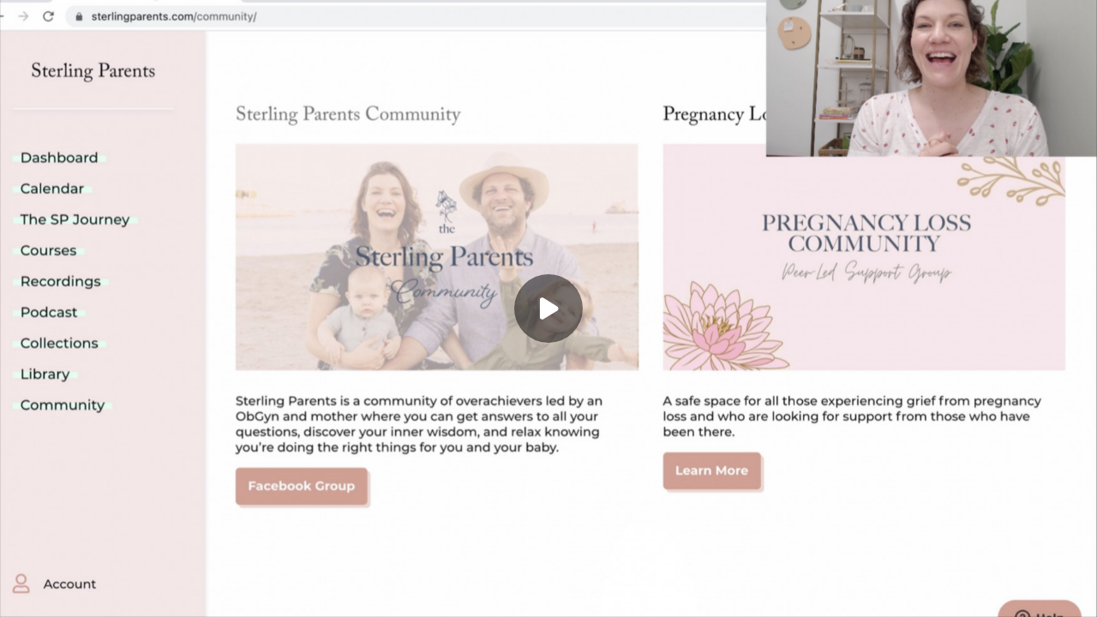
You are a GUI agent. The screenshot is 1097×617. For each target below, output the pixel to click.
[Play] (548, 308)
